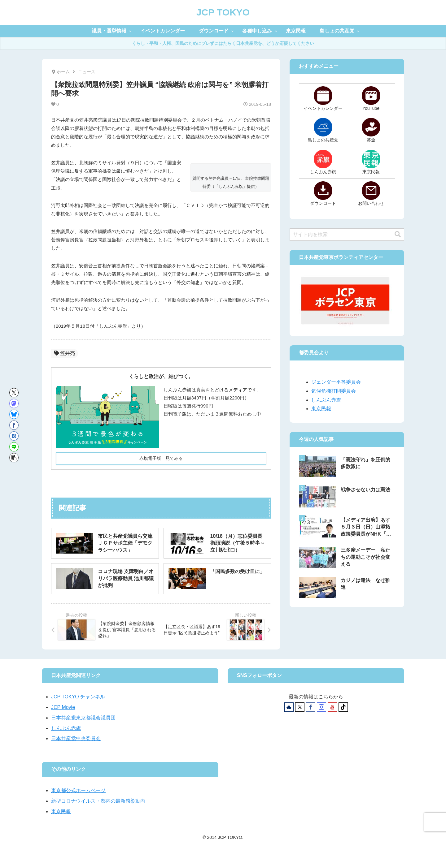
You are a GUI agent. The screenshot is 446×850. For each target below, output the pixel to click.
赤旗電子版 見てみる (161, 458)
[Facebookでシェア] (14, 425)
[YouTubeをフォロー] (332, 707)
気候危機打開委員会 (333, 391)
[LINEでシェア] (14, 446)
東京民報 (321, 408)
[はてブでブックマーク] (14, 436)
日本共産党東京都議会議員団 (83, 717)
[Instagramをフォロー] (321, 707)
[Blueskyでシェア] (14, 414)
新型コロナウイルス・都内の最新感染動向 (98, 801)
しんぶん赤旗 (326, 400)
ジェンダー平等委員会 (336, 382)
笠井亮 (64, 353)
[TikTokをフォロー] (343, 707)
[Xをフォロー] (299, 707)
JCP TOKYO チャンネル (78, 696)
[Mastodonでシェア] (14, 403)
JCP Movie (63, 707)
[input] (347, 234)
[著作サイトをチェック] (289, 707)
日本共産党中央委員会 (76, 738)
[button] (14, 457)
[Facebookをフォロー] (310, 707)
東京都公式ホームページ (78, 790)
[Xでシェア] (14, 392)
